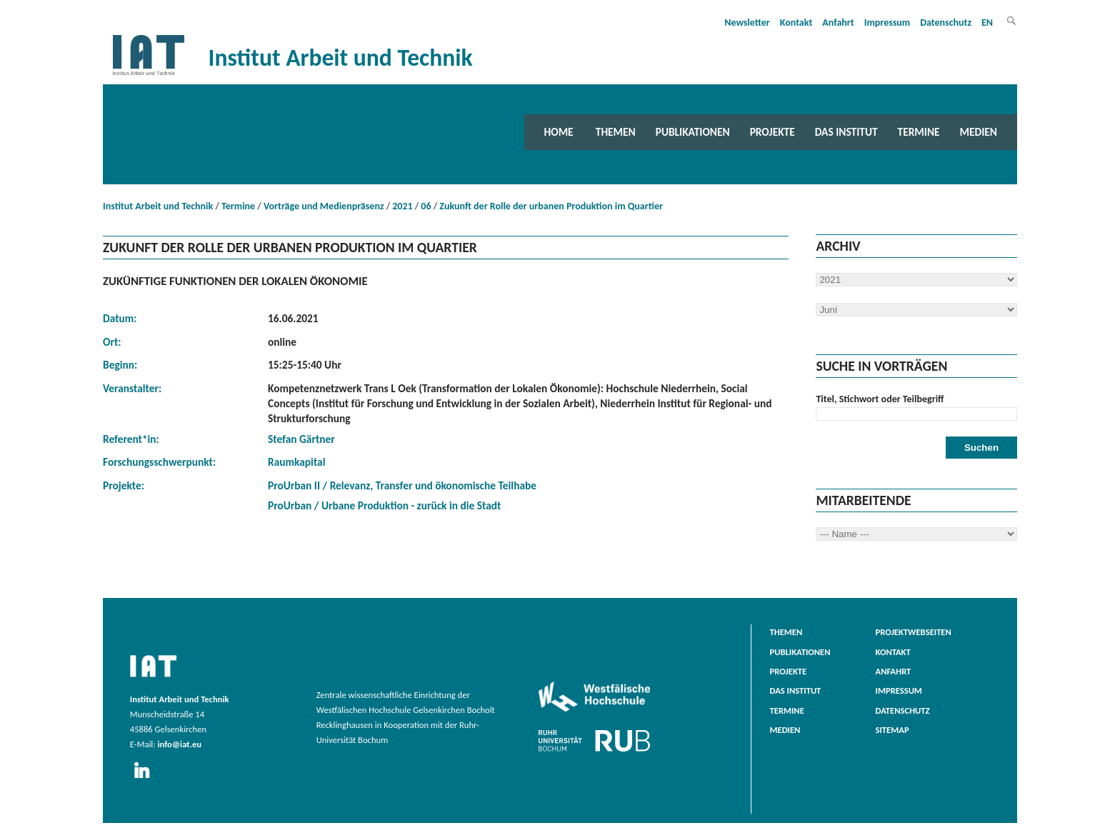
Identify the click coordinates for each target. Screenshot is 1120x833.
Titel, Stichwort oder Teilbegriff (880, 399)
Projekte (772, 132)
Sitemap (892, 729)
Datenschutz (945, 22)
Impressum (887, 22)
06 (426, 206)
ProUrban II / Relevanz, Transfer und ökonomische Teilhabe (402, 485)
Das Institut (846, 132)
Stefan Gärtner (301, 439)
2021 (402, 206)
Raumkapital (296, 462)
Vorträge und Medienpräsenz (324, 206)
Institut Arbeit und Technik (158, 206)
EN (987, 22)
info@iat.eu (179, 744)
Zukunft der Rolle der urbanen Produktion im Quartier (551, 206)
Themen (616, 132)
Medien (978, 132)
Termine (919, 132)
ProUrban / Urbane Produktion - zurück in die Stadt (384, 505)
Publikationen (693, 132)
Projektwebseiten (913, 632)
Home (559, 132)
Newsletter (747, 22)
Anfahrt (838, 22)
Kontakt (796, 22)
